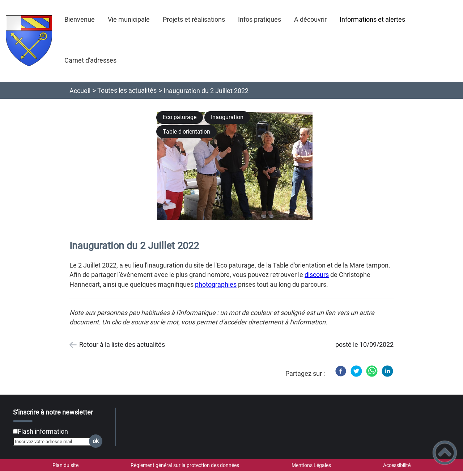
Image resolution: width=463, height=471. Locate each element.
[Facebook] (341, 371)
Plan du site (65, 465)
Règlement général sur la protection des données (185, 465)
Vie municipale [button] (129, 19)
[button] (444, 452)
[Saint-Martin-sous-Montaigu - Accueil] (29, 40)
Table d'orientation (186, 131)
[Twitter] (356, 371)
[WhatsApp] (372, 371)
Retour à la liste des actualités (122, 344)
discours (317, 274)
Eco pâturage (179, 117)
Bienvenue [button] (79, 19)
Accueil (79, 90)
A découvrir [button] (310, 19)
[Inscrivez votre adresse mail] (54, 441)
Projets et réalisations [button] (194, 19)
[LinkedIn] (387, 371)
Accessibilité (397, 465)
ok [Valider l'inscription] (96, 441)
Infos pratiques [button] (259, 19)
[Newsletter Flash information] (15, 431)
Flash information (43, 431)
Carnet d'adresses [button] (90, 60)
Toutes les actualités (127, 90)
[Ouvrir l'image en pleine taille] (238, 166)
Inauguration (227, 117)
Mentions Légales (311, 465)
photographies (216, 284)
